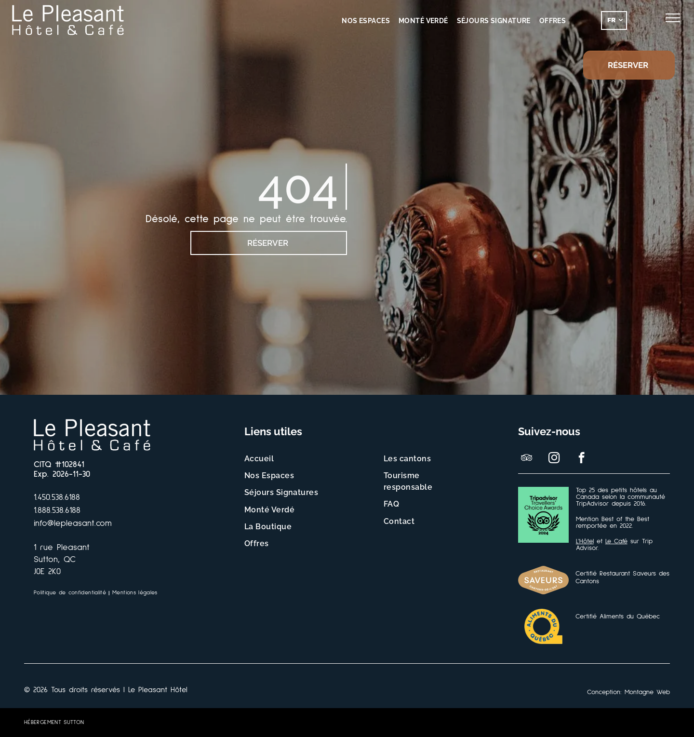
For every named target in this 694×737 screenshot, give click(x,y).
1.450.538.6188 (57, 497)
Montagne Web (647, 692)
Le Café (616, 541)
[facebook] (581, 459)
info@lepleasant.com (73, 523)
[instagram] (554, 459)
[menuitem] (365, 20)
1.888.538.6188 (57, 510)
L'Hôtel (585, 541)
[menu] (672, 17)
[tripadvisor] (526, 459)
